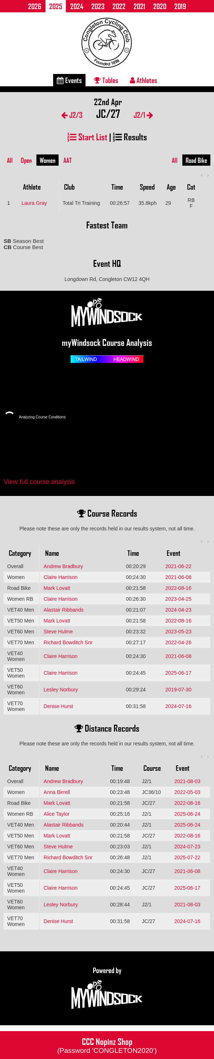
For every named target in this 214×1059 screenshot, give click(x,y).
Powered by (107, 988)
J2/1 (143, 114)
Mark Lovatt (57, 588)
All (10, 160)
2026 (34, 6)
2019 (180, 6)
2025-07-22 (187, 857)
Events (69, 80)
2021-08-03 (187, 781)
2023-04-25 (178, 599)
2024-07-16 (178, 706)
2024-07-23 (187, 846)
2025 (55, 6)
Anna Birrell (57, 792)
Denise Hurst (58, 706)
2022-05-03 (187, 792)
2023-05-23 (178, 631)
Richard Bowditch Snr (68, 642)
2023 (97, 6)
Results (130, 136)
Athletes (143, 80)
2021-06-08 (178, 577)
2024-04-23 (178, 610)
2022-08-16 (178, 588)
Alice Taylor (57, 814)
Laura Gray (34, 203)
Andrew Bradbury (63, 566)
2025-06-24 (187, 814)
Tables (106, 80)
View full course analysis (39, 481)
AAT (67, 160)
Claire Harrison (61, 577)
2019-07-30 (178, 689)
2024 (76, 6)
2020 (159, 6)
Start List (87, 136)
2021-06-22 (178, 566)
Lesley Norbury (61, 689)
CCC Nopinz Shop (107, 1044)
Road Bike (196, 160)
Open (26, 160)
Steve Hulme (58, 631)
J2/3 (72, 114)
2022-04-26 (178, 642)
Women (47, 160)
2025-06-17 (178, 673)
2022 (119, 6)
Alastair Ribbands (64, 610)
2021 (139, 6)
